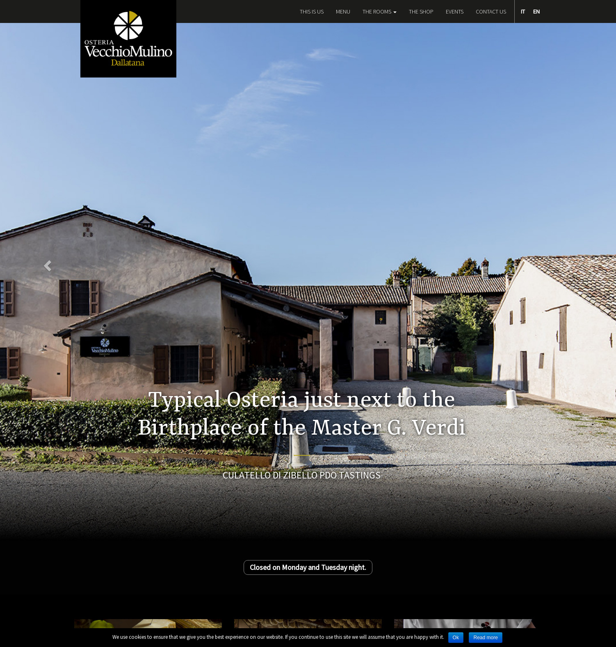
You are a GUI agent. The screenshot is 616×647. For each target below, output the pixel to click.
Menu (343, 11)
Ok (456, 637)
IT (523, 11)
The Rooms (380, 11)
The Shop (421, 11)
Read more (485, 637)
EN (536, 11)
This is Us (312, 11)
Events (454, 11)
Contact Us (491, 11)
